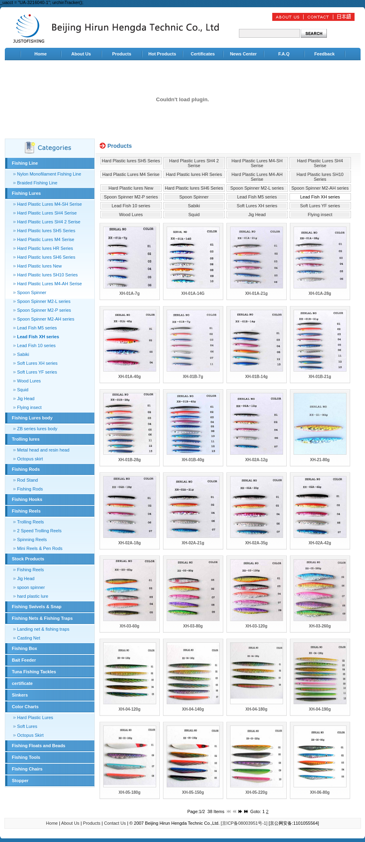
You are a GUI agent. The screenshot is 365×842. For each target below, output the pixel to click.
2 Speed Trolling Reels (39, 530)
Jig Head (26, 398)
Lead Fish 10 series (36, 345)
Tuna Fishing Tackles (34, 671)
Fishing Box (24, 648)
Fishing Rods (26, 469)
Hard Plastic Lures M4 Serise (45, 239)
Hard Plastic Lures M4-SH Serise (49, 204)
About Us (81, 53)
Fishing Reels (26, 511)
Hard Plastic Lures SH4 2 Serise (49, 221)
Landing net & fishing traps (43, 629)
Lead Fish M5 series (37, 327)
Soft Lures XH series (37, 363)
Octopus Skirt (30, 735)
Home (41, 53)
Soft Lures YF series (37, 372)
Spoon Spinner (32, 292)
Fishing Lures (26, 193)
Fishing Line (25, 163)
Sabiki (23, 354)
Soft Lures (27, 726)
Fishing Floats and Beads (38, 745)
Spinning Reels (32, 539)
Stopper (20, 780)
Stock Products (28, 558)
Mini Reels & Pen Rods (40, 548)
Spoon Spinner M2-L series (44, 301)
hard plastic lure (33, 596)
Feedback (324, 53)
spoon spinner (31, 587)
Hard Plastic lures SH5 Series (46, 230)
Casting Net (28, 638)
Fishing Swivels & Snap (36, 606)
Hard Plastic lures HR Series (45, 248)
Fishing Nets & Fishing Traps (42, 618)
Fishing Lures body (32, 417)
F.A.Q (284, 53)
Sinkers (20, 695)
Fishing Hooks (27, 499)
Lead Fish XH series (38, 336)
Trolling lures (26, 439)
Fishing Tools (26, 757)
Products (121, 53)
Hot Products (162, 53)
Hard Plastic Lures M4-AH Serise (49, 283)
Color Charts (25, 706)
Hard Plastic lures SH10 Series (47, 274)
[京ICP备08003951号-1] (244, 823)
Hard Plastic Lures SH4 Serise (47, 212)
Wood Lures (29, 380)
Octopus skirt (30, 458)
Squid (23, 389)
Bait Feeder (24, 660)
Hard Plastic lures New (39, 266)
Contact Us (115, 823)
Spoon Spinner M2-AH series (45, 319)
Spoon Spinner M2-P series (44, 310)
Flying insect (29, 407)
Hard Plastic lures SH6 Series (46, 257)
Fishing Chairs (27, 768)
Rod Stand (27, 480)
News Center (243, 53)
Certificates (203, 53)
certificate (22, 683)
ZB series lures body (37, 428)
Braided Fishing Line (37, 182)
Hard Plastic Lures (35, 717)
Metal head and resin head (43, 450)
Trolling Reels (30, 521)
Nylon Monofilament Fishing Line (49, 174)
